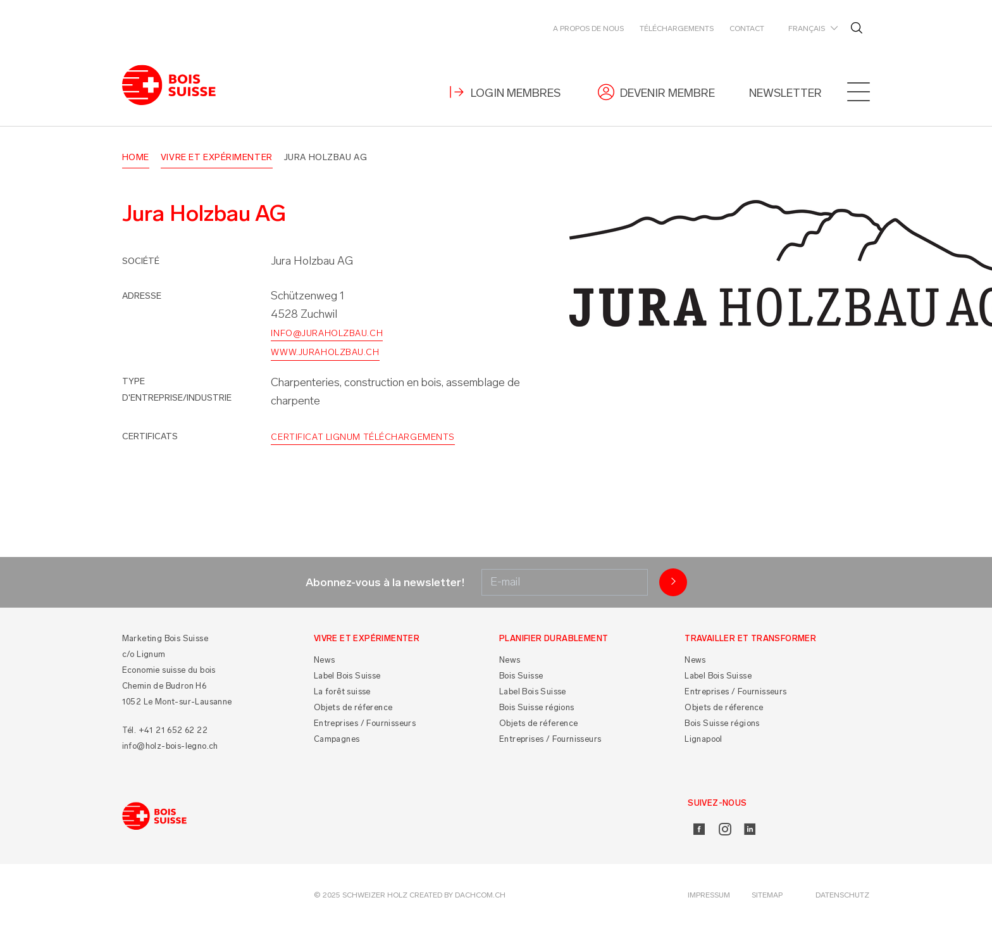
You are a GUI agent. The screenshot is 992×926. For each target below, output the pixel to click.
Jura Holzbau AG (325, 157)
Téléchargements (677, 28)
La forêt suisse (342, 691)
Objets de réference (353, 707)
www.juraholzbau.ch (325, 352)
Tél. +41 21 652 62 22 (165, 730)
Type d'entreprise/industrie (177, 389)
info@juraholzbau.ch (327, 333)
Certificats (150, 436)
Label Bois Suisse (347, 675)
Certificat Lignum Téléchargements (362, 437)
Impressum (709, 895)
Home (135, 157)
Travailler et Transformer (750, 638)
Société (140, 261)
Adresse (141, 296)
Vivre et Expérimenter (217, 157)
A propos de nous (588, 28)
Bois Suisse (521, 675)
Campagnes (337, 739)
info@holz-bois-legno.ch (170, 746)
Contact (746, 28)
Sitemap (767, 895)
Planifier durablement (553, 638)
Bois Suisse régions (536, 707)
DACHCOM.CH (480, 895)
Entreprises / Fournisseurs (365, 723)
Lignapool (703, 739)
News (324, 660)
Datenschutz (842, 895)
